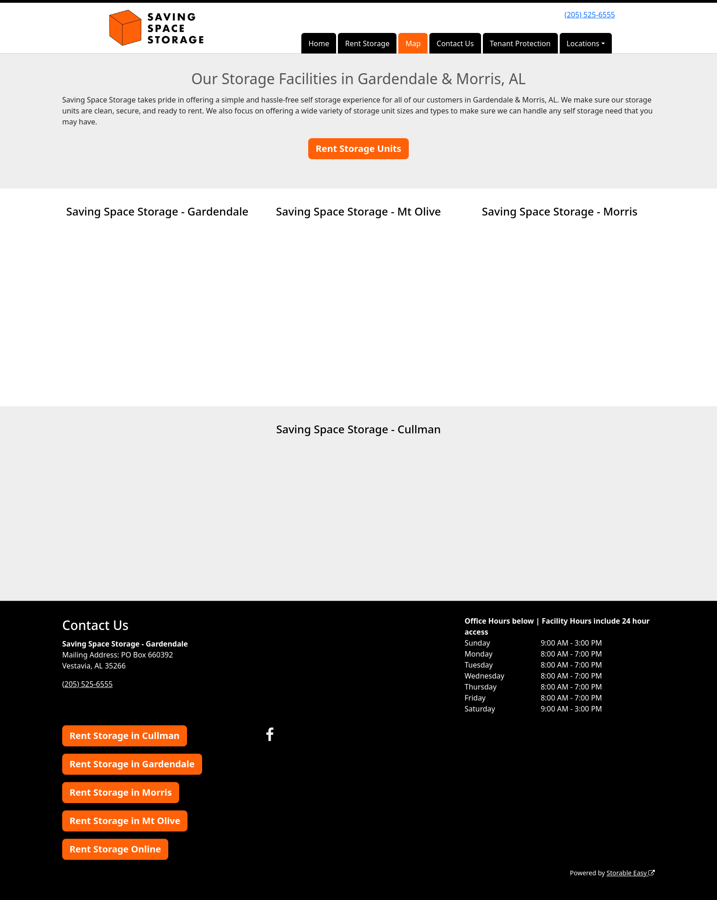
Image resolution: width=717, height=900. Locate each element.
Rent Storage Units (358, 148)
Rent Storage (367, 43)
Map (413, 43)
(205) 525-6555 (590, 15)
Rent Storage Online (115, 849)
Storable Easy (631, 872)
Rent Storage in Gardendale (132, 764)
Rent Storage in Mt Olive (125, 820)
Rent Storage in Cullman (125, 735)
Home (318, 43)
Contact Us (455, 43)
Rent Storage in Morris (121, 792)
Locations (583, 43)
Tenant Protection (520, 43)
